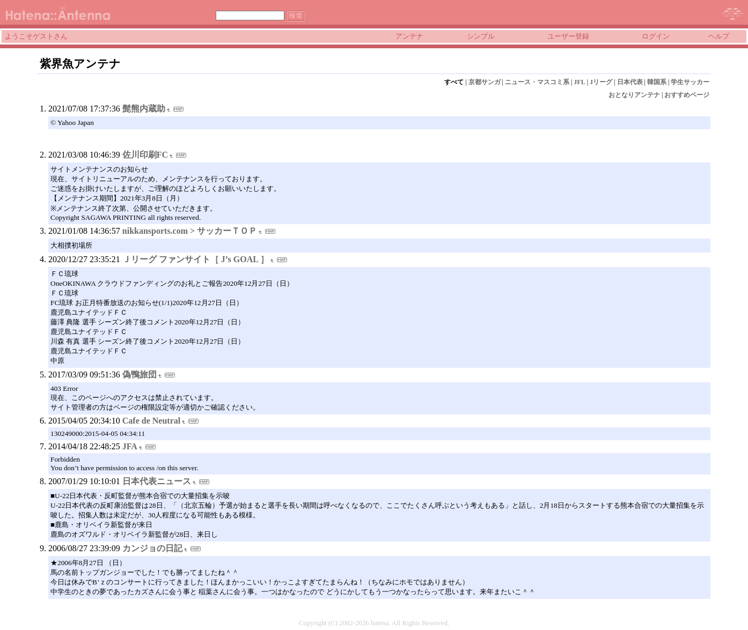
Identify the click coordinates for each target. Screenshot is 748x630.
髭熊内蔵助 (143, 108)
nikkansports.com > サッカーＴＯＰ (189, 230)
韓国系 (656, 82)
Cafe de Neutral (151, 420)
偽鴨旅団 (139, 374)
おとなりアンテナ (634, 95)
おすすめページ (686, 95)
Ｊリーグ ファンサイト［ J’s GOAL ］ (195, 259)
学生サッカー (690, 82)
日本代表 (630, 82)
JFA (129, 446)
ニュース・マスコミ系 (537, 82)
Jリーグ (601, 82)
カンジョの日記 (152, 548)
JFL (579, 82)
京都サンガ (484, 82)
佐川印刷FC (145, 154)
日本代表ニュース (156, 481)
